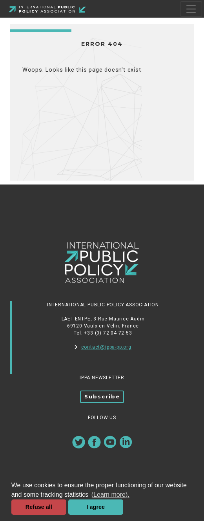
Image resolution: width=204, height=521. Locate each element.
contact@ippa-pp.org (103, 347)
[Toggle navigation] (191, 9)
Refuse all (39, 507)
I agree (96, 507)
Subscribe (102, 396)
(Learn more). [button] (110, 494)
